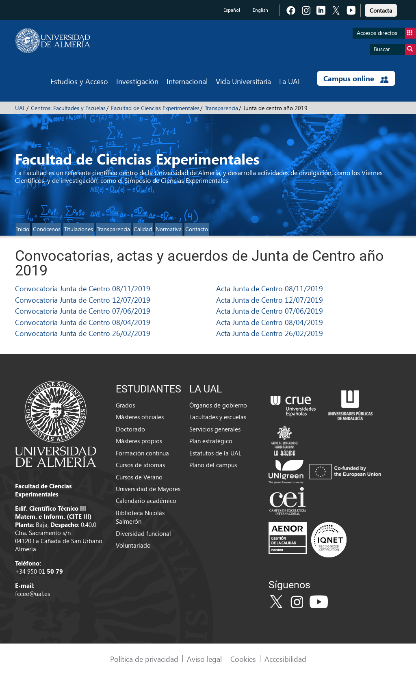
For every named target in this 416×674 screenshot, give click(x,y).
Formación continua (142, 453)
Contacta (381, 10)
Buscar (395, 49)
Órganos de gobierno (218, 405)
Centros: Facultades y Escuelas (68, 108)
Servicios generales (214, 429)
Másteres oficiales (140, 417)
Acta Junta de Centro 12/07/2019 (269, 300)
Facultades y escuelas (217, 417)
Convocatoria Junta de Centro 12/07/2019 (82, 300)
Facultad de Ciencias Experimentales (155, 108)
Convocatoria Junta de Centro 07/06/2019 (82, 311)
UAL (20, 108)
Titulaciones (78, 229)
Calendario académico (146, 500)
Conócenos (47, 229)
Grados (125, 405)
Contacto (196, 229)
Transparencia (221, 108)
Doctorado (130, 429)
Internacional (187, 81)
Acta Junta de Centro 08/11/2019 (269, 288)
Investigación (137, 81)
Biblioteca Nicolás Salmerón (140, 517)
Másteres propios (139, 441)
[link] (381, 9)
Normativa (169, 229)
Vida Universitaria (243, 81)
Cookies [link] (243, 659)
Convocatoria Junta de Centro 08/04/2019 (82, 322)
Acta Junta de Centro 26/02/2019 (269, 333)
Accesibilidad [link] (285, 659)
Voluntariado (133, 545)
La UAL (290, 81)
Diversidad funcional (143, 533)
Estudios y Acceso (79, 81)
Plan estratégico (210, 441)
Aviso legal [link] (204, 659)
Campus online (356, 78)
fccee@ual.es (32, 593)
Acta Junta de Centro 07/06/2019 (269, 311)
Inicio (22, 229)
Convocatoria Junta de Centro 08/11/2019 (82, 288)
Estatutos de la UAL (215, 453)
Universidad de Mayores (148, 489)
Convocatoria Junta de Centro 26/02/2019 (82, 333)
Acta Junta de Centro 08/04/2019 (269, 322)
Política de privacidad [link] (144, 659)
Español (231, 10)
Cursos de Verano (139, 477)
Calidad (143, 229)
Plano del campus (213, 465)
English (260, 10)
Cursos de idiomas (140, 465)
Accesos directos (386, 33)
